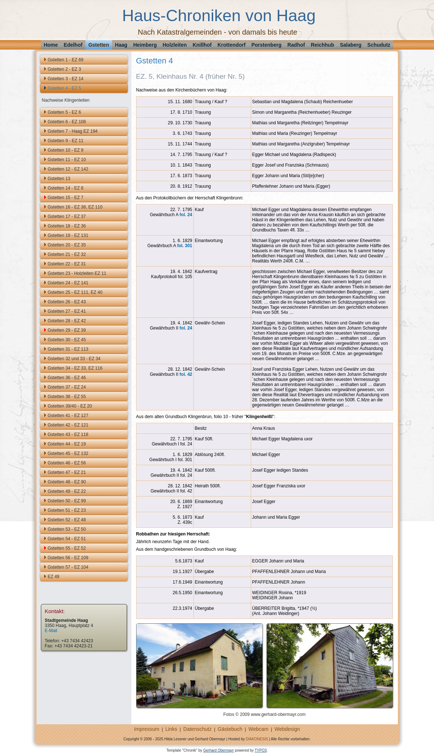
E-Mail (51, 630)
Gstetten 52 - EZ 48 (67, 519)
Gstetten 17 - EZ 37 (67, 216)
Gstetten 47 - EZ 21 (67, 472)
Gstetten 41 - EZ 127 (68, 415)
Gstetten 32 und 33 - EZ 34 (74, 358)
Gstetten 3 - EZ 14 (66, 78)
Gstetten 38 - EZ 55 (67, 396)
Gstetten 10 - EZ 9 (66, 150)
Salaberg (350, 45)
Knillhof (202, 45)
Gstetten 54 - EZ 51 (67, 538)
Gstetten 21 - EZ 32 (67, 254)
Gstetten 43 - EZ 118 (68, 434)
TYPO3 (261, 750)
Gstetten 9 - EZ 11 (66, 140)
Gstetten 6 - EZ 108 (67, 121)
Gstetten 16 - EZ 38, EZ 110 (75, 207)
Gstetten (98, 45)
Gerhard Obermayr (218, 750)
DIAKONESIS (257, 739)
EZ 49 (53, 576)
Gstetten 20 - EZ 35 (67, 245)
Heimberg (145, 45)
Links (171, 729)
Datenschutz (197, 729)
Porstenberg (266, 45)
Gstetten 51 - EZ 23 (67, 510)
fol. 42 (186, 374)
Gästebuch (230, 729)
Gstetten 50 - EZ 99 (67, 500)
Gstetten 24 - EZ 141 (68, 282)
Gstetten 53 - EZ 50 (67, 529)
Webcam (259, 729)
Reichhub (322, 45)
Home (51, 45)
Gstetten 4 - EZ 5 (64, 88)
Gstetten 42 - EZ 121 (68, 425)
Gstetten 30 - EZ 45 (67, 339)
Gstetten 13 (59, 178)
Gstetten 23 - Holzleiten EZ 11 (77, 273)
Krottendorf (232, 45)
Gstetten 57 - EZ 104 (68, 567)
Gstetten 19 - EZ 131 (68, 235)
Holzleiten (175, 45)
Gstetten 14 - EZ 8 (66, 188)
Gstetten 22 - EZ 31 (67, 263)
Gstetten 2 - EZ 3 (64, 69)
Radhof (296, 45)
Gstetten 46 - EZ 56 (67, 462)
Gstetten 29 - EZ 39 (67, 330)
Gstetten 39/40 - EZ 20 (70, 406)
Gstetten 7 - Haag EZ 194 (73, 131)
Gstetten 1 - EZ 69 (66, 59)
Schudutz (378, 45)
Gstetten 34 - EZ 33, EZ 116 (75, 368)
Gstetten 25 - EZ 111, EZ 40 (75, 292)
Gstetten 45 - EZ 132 (68, 453)
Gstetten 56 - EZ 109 (68, 557)
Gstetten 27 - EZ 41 (67, 311)
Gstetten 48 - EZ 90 (67, 481)
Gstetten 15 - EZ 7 (66, 197)
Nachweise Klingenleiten (66, 100)
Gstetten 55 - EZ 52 (67, 548)
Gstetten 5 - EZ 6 (64, 112)
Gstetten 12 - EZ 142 (68, 169)
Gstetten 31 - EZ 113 (68, 349)
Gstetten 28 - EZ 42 (67, 320)
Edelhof (73, 45)
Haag (121, 45)
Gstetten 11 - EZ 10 (67, 159)
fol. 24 (186, 214)
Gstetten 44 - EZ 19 (67, 444)
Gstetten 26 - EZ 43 (67, 301)
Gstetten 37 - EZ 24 (67, 387)
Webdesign (287, 729)
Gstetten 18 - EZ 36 (67, 226)
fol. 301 (184, 245)
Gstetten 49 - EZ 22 (67, 491)
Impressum (146, 729)
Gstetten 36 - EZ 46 (67, 377)
